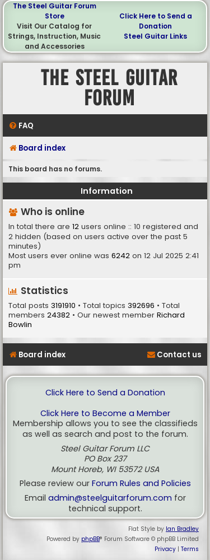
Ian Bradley (182, 529)
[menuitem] (21, 126)
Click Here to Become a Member (105, 413)
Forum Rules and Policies (141, 483)
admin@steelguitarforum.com (110, 498)
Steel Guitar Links (155, 36)
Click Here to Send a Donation (155, 21)
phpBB (90, 539)
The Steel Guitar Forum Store (54, 11)
